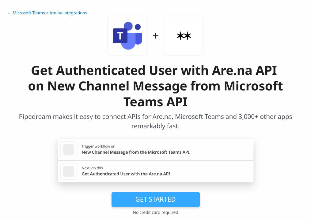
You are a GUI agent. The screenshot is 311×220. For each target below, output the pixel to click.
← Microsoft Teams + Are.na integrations (47, 13)
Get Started (155, 199)
